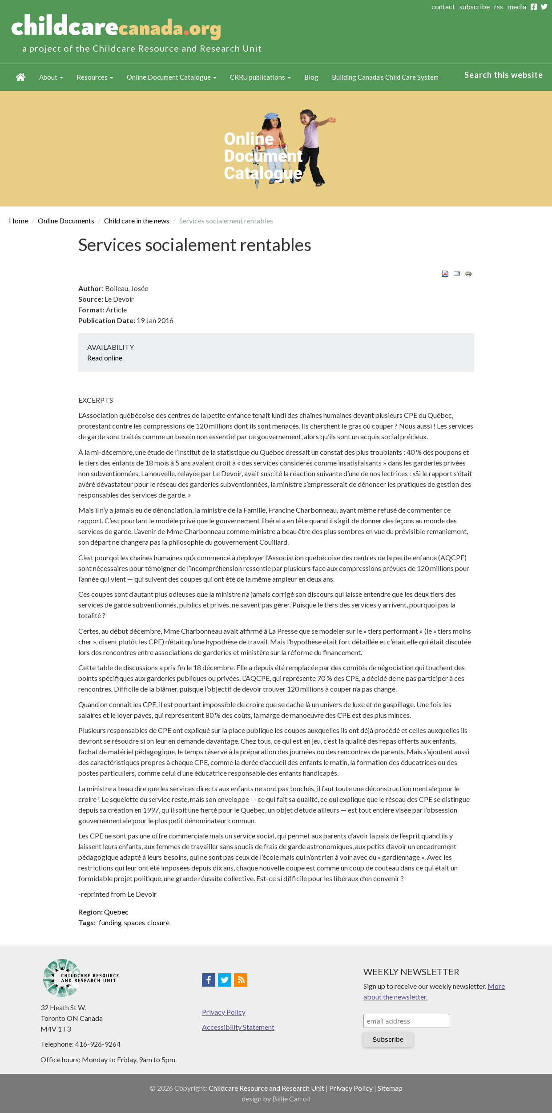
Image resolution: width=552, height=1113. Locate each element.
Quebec (116, 911)
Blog (311, 77)
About (51, 77)
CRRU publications (260, 77)
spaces (134, 922)
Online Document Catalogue (172, 77)
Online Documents (66, 220)
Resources (95, 77)
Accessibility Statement (238, 1027)
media (517, 6)
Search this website (503, 75)
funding (110, 922)
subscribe (474, 6)
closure (158, 922)
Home (20, 77)
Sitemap (390, 1088)
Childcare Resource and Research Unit (266, 1088)
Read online (104, 357)
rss (498, 6)
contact (443, 6)
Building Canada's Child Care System (385, 77)
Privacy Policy (224, 1012)
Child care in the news (136, 220)
